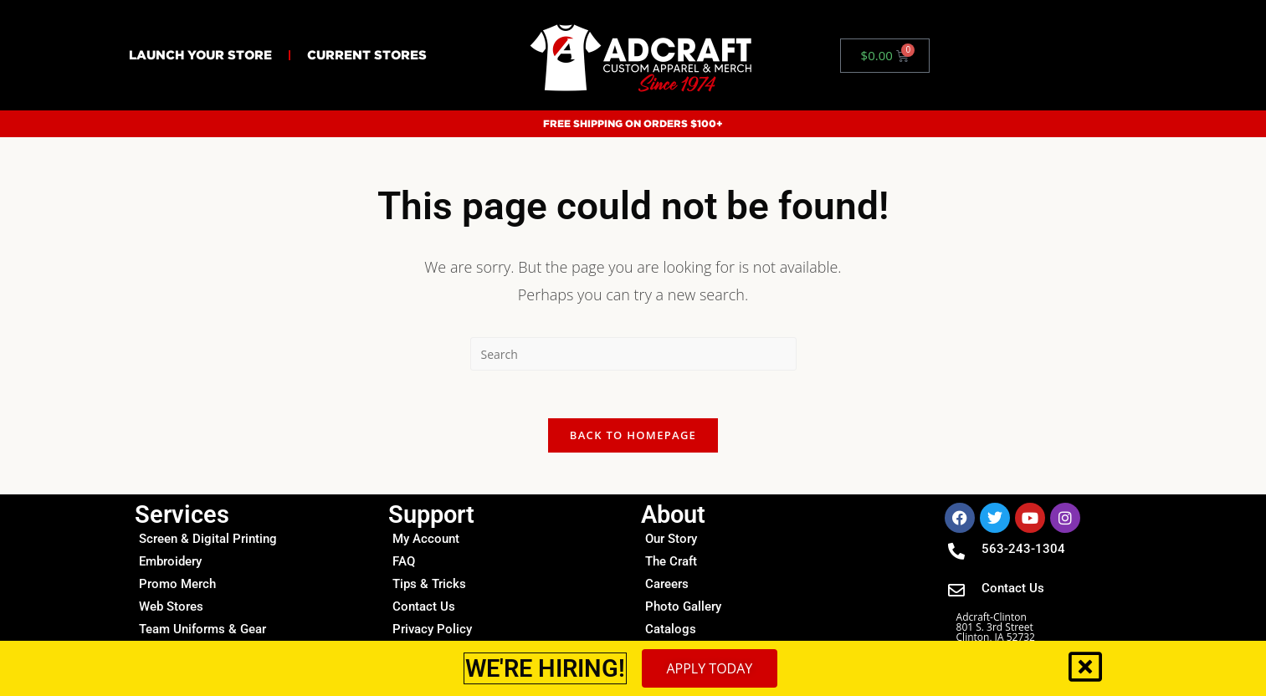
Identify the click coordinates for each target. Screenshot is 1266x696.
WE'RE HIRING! (545, 668)
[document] (633, 348)
